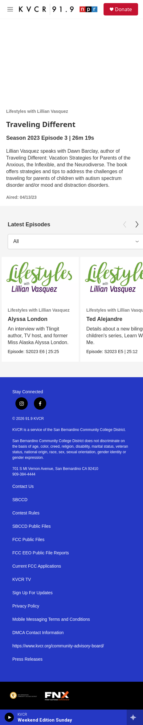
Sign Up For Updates (32, 593)
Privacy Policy (25, 606)
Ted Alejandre (104, 319)
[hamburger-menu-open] (10, 9)
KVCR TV (21, 579)
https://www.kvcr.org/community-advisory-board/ (58, 646)
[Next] (137, 224)
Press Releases (27, 659)
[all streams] (135, 717)
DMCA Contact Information (38, 632)
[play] (9, 717)
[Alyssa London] (40, 279)
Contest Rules (25, 513)
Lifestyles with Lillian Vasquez (37, 111)
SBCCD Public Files (31, 526)
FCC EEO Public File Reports (40, 553)
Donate (123, 9)
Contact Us (23, 486)
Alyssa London (27, 319)
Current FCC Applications (36, 566)
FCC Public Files (28, 539)
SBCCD (19, 499)
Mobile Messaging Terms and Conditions (51, 619)
